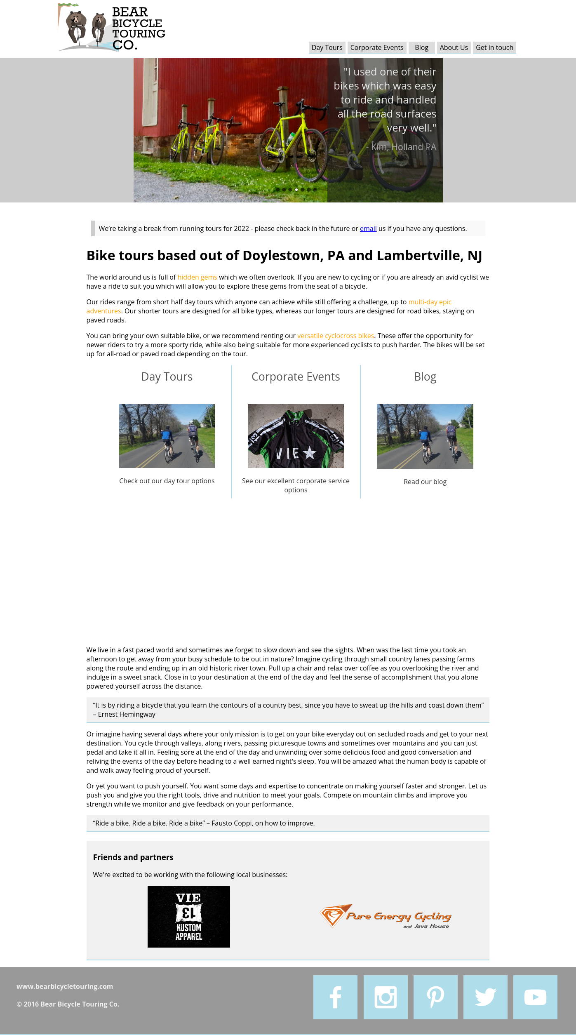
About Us (454, 47)
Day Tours (327, 47)
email (368, 228)
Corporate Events (377, 47)
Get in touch (494, 47)
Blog (421, 47)
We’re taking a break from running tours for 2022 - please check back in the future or (229, 228)
